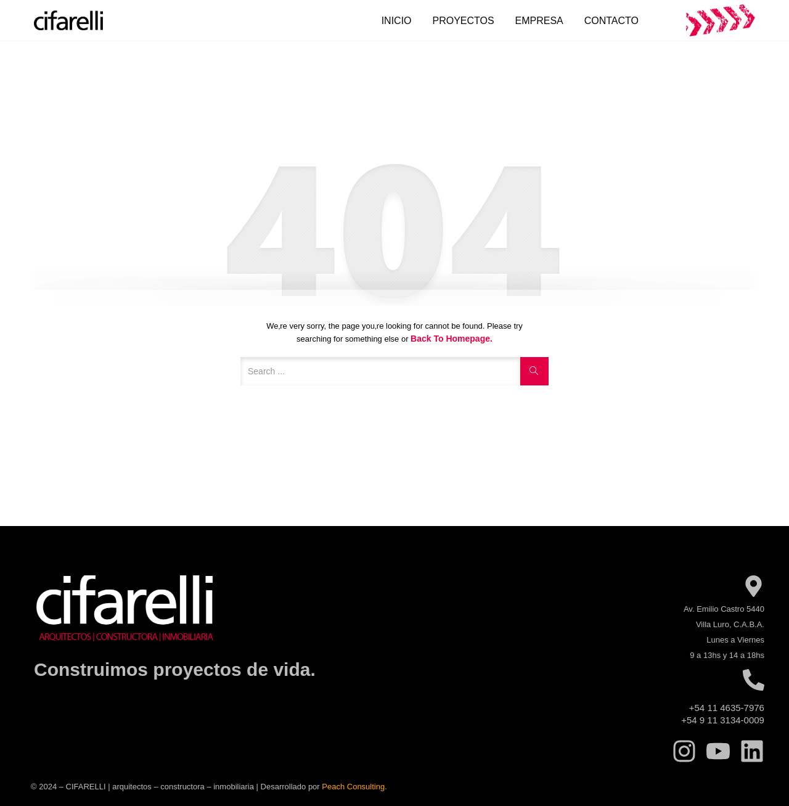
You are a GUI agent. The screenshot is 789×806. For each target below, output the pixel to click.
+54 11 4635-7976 (726, 707)
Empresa (539, 20)
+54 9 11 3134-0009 (722, 720)
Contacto (611, 20)
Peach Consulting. (354, 786)
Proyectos (463, 20)
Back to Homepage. (452, 338)
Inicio (397, 20)
